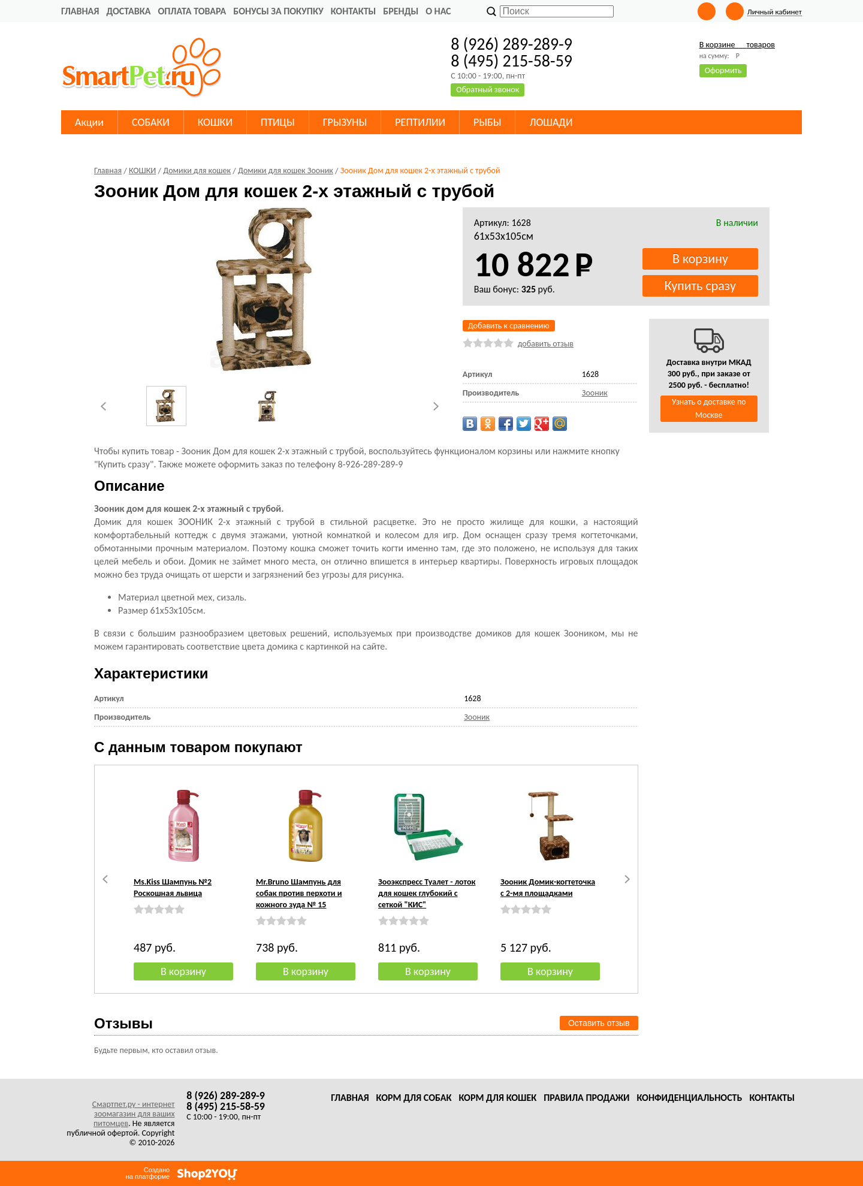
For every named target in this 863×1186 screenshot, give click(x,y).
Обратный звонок (487, 90)
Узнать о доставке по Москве (709, 408)
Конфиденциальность (689, 1097)
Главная (80, 11)
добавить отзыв (546, 344)
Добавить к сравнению (509, 326)
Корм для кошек (497, 1097)
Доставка (128, 11)
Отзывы (123, 1023)
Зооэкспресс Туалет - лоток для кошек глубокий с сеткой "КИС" (426, 893)
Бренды (400, 11)
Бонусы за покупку (278, 11)
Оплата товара (192, 11)
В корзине (737, 45)
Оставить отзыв (599, 1023)
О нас (438, 11)
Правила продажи (586, 1097)
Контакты (353, 11)
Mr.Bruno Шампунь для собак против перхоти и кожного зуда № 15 (299, 893)
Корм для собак (414, 1097)
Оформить (723, 70)
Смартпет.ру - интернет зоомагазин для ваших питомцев (133, 1113)
